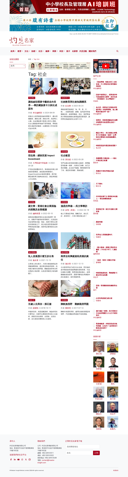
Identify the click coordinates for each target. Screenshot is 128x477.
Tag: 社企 (36, 59)
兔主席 (108, 150)
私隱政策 (115, 470)
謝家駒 (35, 308)
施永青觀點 (32, 252)
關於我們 (92, 51)
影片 (68, 51)
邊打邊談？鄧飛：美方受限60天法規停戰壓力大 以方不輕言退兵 (111, 315)
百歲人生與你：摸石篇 (39, 304)
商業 (54, 51)
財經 (33, 51)
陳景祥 (108, 165)
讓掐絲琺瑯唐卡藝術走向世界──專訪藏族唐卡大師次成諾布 (42, 105)
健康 (47, 51)
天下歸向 (109, 184)
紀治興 (68, 106)
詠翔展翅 (64, 202)
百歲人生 (31, 300)
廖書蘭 (108, 264)
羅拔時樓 (109, 222)
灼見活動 (83, 51)
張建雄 (108, 239)
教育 (19, 51)
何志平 (108, 279)
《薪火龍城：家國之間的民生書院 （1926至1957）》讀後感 (111, 251)
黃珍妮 (68, 159)
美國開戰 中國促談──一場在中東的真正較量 (111, 160)
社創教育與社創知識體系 (73, 101)
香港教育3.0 (65, 98)
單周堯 (108, 203)
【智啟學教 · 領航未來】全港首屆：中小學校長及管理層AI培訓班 (111, 86)
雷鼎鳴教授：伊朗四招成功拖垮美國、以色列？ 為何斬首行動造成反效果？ (111, 328)
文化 (26, 51)
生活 (40, 51)
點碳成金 (31, 151)
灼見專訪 (31, 98)
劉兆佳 (108, 175)
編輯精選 (36, 213)
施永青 (35, 260)
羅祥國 (108, 216)
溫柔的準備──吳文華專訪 (74, 206)
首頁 (29, 59)
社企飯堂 (65, 155)
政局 (12, 51)
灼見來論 (31, 202)
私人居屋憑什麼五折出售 (41, 256)
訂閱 (96, 453)
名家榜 (75, 51)
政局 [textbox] (12, 66)
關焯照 (68, 308)
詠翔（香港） (70, 210)
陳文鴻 (108, 186)
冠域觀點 (64, 300)
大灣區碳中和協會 (40, 163)
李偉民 (108, 101)
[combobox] (17, 66)
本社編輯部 (37, 113)
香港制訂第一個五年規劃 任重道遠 (111, 211)
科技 (61, 51)
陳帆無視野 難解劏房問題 (75, 304)
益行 (107, 290)
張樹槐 (108, 224)
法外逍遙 (64, 151)
